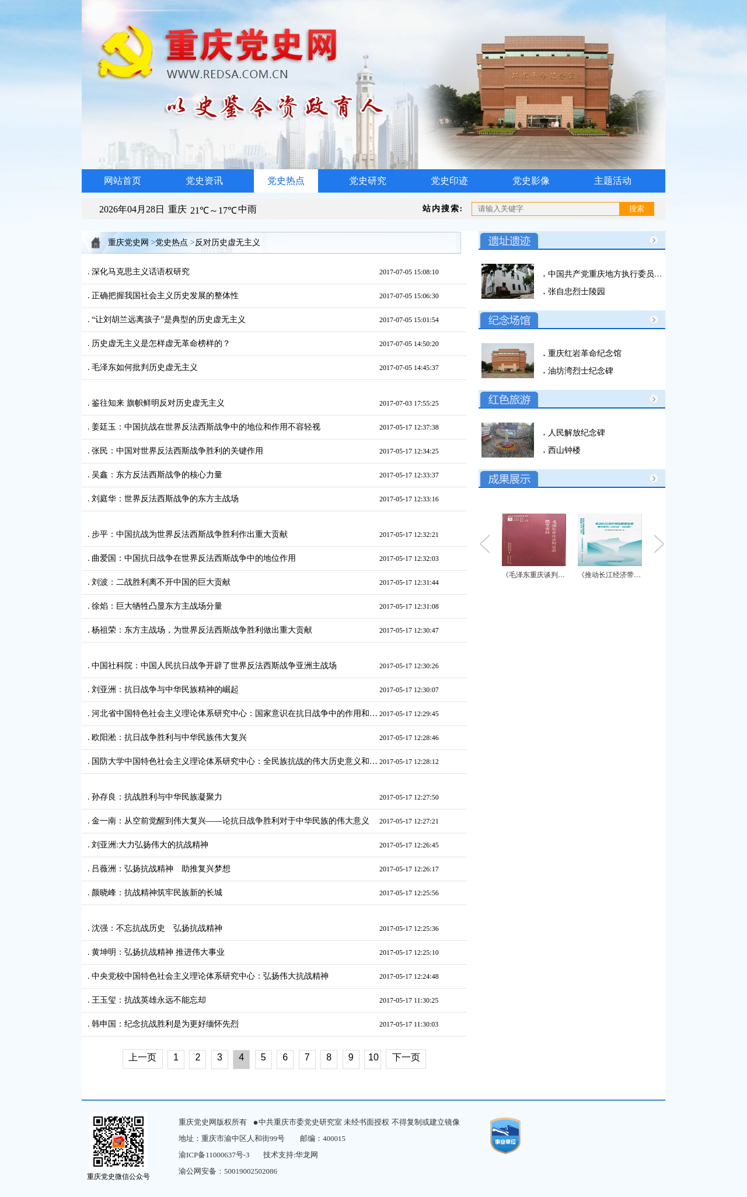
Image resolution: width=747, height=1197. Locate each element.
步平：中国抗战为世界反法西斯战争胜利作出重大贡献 (189, 534)
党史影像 (531, 181)
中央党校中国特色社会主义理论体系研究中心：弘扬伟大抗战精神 (209, 976)
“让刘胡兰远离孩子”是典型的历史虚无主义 (168, 319)
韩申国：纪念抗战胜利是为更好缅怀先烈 (164, 1024)
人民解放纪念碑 (575, 432)
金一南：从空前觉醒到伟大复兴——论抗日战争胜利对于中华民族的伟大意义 (230, 820)
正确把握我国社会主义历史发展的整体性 (164, 295)
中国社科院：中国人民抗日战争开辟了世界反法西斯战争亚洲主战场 (213, 665)
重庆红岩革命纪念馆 (584, 353)
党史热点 (286, 181)
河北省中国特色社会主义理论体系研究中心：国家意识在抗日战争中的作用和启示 (235, 713)
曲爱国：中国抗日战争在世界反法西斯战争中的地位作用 (193, 558)
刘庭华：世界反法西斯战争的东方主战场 (164, 498)
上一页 (142, 1057)
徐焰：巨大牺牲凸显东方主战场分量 (156, 606)
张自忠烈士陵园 (575, 291)
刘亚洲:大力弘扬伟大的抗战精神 (149, 844)
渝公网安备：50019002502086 (228, 1171)
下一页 (406, 1057)
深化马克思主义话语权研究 (140, 271)
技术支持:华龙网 (291, 1154)
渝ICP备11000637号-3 (214, 1154)
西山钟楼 (563, 450)
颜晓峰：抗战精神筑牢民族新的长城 (156, 892)
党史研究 (367, 181)
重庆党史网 (128, 242)
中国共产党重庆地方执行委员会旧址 (612, 274)
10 (373, 1057)
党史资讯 (204, 181)
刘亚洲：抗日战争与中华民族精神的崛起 (164, 689)
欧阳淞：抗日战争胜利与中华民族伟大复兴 (168, 737)
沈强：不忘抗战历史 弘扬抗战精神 (156, 928)
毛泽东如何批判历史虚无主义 (144, 367)
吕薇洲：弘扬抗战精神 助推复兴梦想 (160, 868)
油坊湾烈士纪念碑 (579, 371)
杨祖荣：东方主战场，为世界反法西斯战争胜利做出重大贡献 (201, 630)
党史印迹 (449, 181)
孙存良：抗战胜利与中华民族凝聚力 (156, 797)
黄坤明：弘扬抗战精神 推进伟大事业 (157, 952)
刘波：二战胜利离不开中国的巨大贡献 (160, 582)
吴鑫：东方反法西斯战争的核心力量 (156, 474)
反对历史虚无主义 (227, 242)
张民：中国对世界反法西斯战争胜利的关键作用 (177, 450)
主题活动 (612, 181)
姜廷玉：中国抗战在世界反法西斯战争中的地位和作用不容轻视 (205, 427)
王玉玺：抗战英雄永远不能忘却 (148, 1000)
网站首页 (122, 181)
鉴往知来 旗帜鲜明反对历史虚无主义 (157, 403)
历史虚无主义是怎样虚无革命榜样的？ (160, 343)
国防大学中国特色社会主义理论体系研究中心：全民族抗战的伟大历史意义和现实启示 (235, 761)
